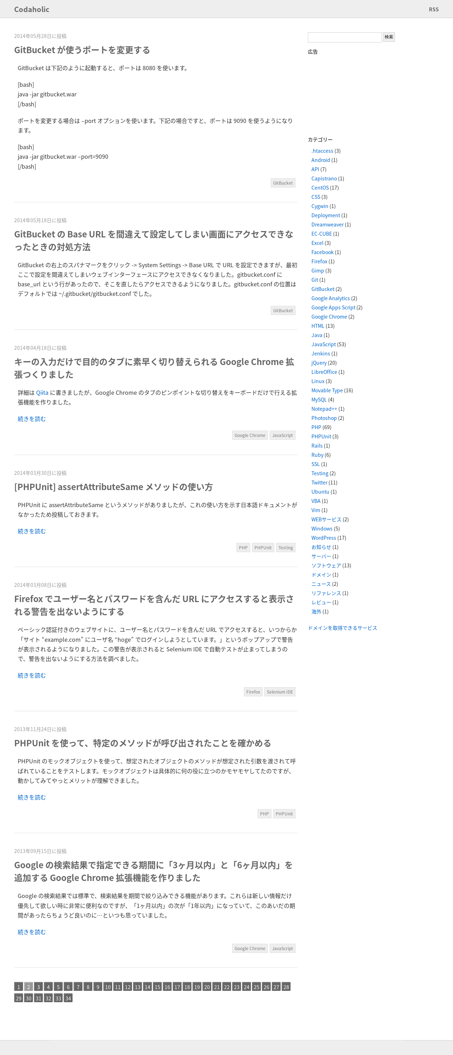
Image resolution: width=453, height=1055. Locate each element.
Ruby (317, 454)
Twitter (319, 482)
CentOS (320, 187)
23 (237, 987)
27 (276, 987)
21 (217, 987)
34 (68, 998)
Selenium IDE (280, 692)
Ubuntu (320, 491)
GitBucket (283, 183)
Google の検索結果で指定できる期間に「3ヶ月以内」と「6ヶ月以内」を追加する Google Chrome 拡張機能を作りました (153, 871)
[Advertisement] (346, 95)
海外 (316, 611)
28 (286, 987)
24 (247, 987)
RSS (434, 9)
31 (38, 998)
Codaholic (32, 9)
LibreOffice (324, 371)
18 (187, 987)
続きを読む (32, 418)
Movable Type (327, 390)
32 (48, 998)
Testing (286, 547)
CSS (315, 196)
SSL (315, 463)
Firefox (253, 692)
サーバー (321, 556)
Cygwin (319, 205)
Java (316, 334)
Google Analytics (330, 298)
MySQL (319, 399)
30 (28, 998)
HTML (318, 325)
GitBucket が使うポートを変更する (82, 49)
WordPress (323, 537)
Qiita (42, 392)
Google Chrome (250, 435)
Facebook (322, 252)
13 (138, 987)
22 (227, 987)
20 (207, 987)
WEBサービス (326, 519)
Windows (322, 528)
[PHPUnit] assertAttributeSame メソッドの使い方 (113, 486)
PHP (243, 547)
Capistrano (324, 178)
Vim (315, 510)
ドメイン (321, 574)
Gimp (317, 270)
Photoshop (324, 417)
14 (147, 987)
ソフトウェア (326, 565)
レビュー (321, 602)
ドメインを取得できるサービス (342, 627)
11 (118, 987)
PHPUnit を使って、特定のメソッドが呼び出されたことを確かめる (142, 742)
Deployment (325, 215)
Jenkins (320, 353)
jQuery (319, 362)
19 (197, 987)
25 (256, 987)
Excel (317, 242)
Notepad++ (324, 408)
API (315, 169)
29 (19, 998)
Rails (317, 445)
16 (167, 987)
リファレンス (326, 592)
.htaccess (322, 150)
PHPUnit (263, 547)
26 (266, 987)
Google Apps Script (333, 307)
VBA (316, 500)
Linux (318, 381)
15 (157, 987)
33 (58, 998)
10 (108, 987)
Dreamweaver (327, 224)
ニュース (321, 583)
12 (128, 987)
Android (320, 159)
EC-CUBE (321, 233)
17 (177, 987)
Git (314, 279)
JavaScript (282, 435)
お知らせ (321, 546)
